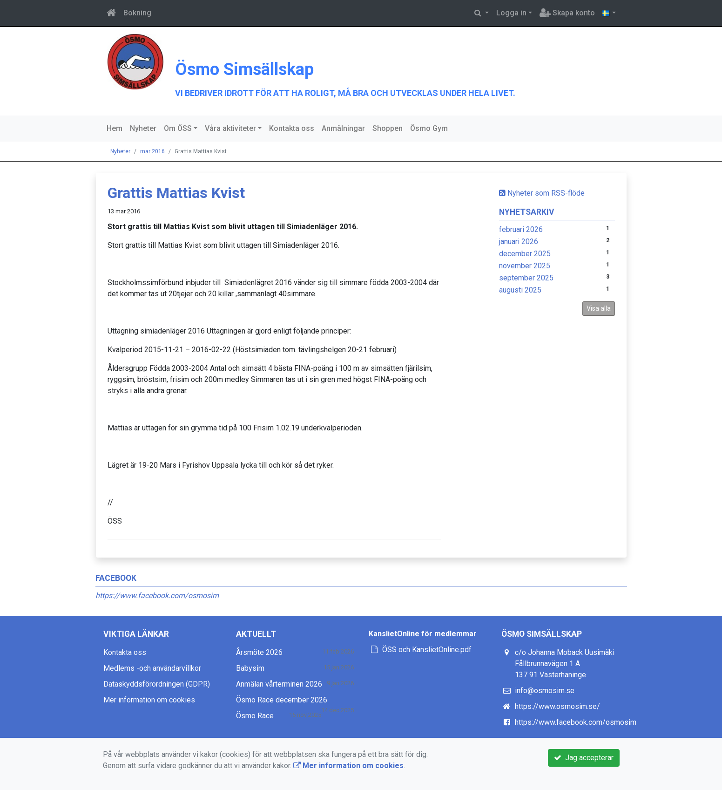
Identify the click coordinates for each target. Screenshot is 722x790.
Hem (114, 128)
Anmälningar (343, 128)
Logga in (511, 12)
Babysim (250, 668)
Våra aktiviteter (230, 128)
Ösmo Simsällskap (295, 65)
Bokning (137, 12)
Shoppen (387, 128)
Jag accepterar (584, 757)
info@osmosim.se (544, 690)
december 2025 (525, 253)
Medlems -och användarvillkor (152, 668)
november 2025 (524, 265)
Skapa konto (567, 12)
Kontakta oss (291, 128)
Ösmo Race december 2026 (281, 699)
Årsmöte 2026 (259, 652)
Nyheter (143, 128)
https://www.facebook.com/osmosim (157, 595)
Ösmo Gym (429, 128)
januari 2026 (518, 241)
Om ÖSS (178, 128)
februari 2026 (521, 229)
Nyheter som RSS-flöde (542, 193)
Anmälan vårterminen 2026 (279, 684)
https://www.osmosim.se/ (557, 706)
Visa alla (599, 308)
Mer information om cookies (149, 699)
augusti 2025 (520, 290)
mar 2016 (152, 151)
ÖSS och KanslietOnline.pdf (427, 649)
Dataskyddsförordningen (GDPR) (156, 684)
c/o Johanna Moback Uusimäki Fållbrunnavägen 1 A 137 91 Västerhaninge (564, 663)
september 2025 (526, 277)
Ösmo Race (255, 715)
